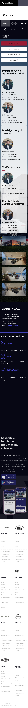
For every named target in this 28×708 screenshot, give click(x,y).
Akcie (2, 546)
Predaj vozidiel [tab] (14, 43)
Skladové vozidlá (5, 544)
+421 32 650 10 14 (12, 95)
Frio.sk (14, 705)
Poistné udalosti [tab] (14, 54)
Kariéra (3, 703)
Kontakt (3, 561)
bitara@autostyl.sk (12, 230)
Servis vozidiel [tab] (14, 49)
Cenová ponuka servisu (7, 549)
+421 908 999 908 (12, 227)
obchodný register (13, 325)
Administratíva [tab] (14, 60)
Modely (3, 541)
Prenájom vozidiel (5, 559)
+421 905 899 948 (12, 97)
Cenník (3, 587)
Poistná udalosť (5, 554)
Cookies (11, 703)
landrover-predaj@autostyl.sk (15, 99)
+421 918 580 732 (12, 120)
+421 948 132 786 (12, 156)
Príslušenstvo (4, 556)
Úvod (2, 539)
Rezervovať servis (5, 551)
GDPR (6, 703)
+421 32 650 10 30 (12, 225)
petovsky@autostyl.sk (13, 159)
